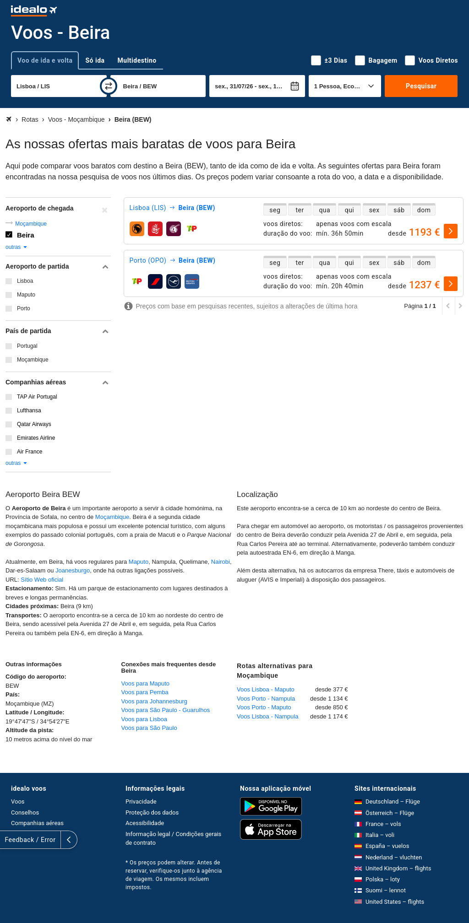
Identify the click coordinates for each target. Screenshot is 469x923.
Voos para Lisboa (144, 719)
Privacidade (141, 801)
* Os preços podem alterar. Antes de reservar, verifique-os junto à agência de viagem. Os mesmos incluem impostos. (173, 875)
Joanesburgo (72, 570)
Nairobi (220, 561)
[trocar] (108, 86)
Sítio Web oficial (42, 579)
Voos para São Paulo (149, 727)
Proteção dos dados (152, 812)
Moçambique (31, 224)
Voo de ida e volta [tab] (44, 60)
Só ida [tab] (94, 60)
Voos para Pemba (145, 692)
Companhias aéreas (37, 823)
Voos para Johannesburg (154, 701)
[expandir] (8, 840)
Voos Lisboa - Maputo (265, 689)
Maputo (26, 294)
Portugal (27, 346)
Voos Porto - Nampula (266, 698)
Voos (18, 801)
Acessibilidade (144, 823)
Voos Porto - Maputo (264, 707)
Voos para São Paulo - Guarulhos (165, 710)
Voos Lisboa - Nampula (267, 716)
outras (16, 247)
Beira (25, 235)
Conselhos (25, 812)
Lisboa (25, 281)
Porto (23, 308)
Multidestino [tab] (137, 60)
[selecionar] (451, 231)
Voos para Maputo (145, 683)
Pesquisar (421, 86)
